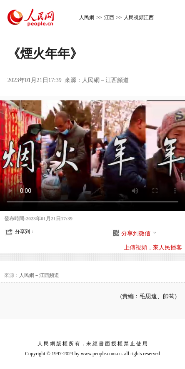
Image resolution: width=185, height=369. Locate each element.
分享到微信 (139, 233)
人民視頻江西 (139, 17)
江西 (109, 17)
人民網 (86, 17)
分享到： (25, 231)
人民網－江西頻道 (105, 80)
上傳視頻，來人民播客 (153, 247)
